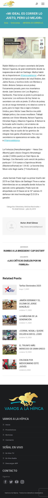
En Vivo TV (10, 453)
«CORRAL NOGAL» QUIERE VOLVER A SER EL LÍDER (31, 332)
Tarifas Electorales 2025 (30, 286)
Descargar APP (12, 463)
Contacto (10, 440)
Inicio (8, 425)
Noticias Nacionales (12, 43)
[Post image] (10, 290)
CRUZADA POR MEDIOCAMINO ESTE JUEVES (29, 363)
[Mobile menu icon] (42, 3)
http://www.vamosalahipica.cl (31, 227)
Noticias (9, 435)
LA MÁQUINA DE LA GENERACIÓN (28, 318)
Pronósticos (11, 430)
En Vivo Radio (11, 458)
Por (18, 209)
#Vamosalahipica (28, 75)
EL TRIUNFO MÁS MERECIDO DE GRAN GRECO (32, 347)
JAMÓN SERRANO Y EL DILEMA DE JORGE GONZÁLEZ (29, 303)
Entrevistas (9, 40)
